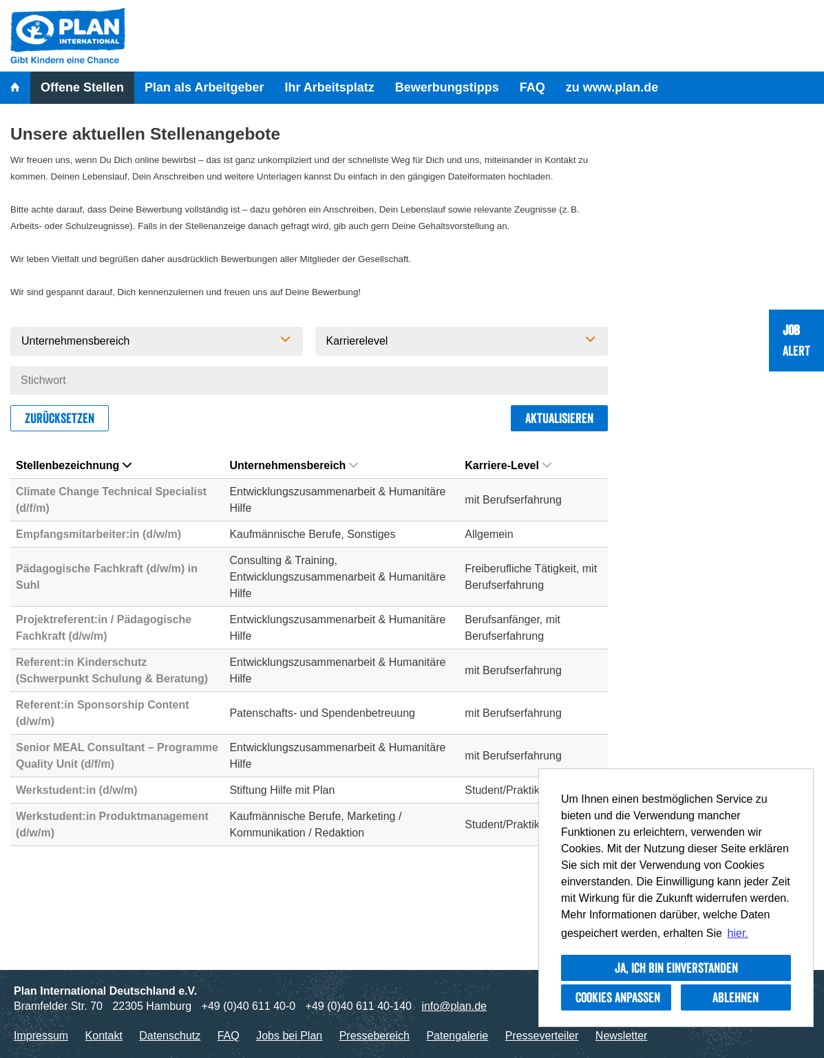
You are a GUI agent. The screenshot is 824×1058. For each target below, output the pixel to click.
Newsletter (621, 1035)
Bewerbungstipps (447, 87)
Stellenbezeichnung (73, 465)
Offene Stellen (82, 87)
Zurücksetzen (59, 418)
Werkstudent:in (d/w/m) (77, 790)
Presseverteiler (542, 1035)
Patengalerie (457, 1035)
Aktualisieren (559, 418)
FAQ (532, 87)
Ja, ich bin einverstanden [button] (676, 968)
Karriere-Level (508, 465)
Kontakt (104, 1035)
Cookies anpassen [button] (617, 997)
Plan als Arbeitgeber (204, 87)
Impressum (41, 1035)
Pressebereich (374, 1035)
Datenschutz (169, 1035)
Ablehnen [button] (735, 997)
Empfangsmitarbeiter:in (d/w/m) (98, 534)
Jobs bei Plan (289, 1035)
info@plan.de (454, 1006)
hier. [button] (738, 933)
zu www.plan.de (612, 87)
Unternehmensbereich (293, 465)
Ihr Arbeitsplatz (329, 87)
